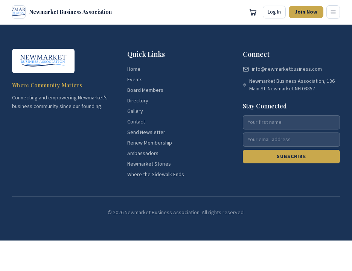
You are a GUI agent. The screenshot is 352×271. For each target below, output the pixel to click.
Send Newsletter (146, 132)
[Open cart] (253, 12)
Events (135, 80)
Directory (137, 101)
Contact (136, 122)
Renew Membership (149, 143)
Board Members (145, 90)
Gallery (135, 111)
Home (133, 69)
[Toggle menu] (333, 12)
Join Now (306, 12)
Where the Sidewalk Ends (155, 174)
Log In (274, 12)
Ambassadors (142, 153)
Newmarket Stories (149, 164)
